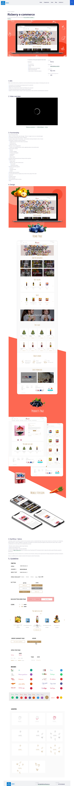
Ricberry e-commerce (30, 127)
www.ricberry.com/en (54, 66)
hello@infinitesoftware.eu (44, 784)
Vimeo (46, 127)
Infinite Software (40, 127)
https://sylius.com (17, 550)
